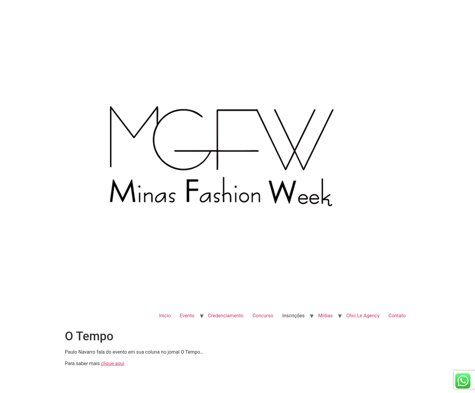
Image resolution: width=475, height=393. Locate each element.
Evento (187, 316)
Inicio (165, 316)
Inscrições (293, 316)
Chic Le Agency (362, 316)
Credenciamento (226, 316)
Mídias (325, 316)
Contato (397, 316)
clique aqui (112, 363)
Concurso (263, 316)
